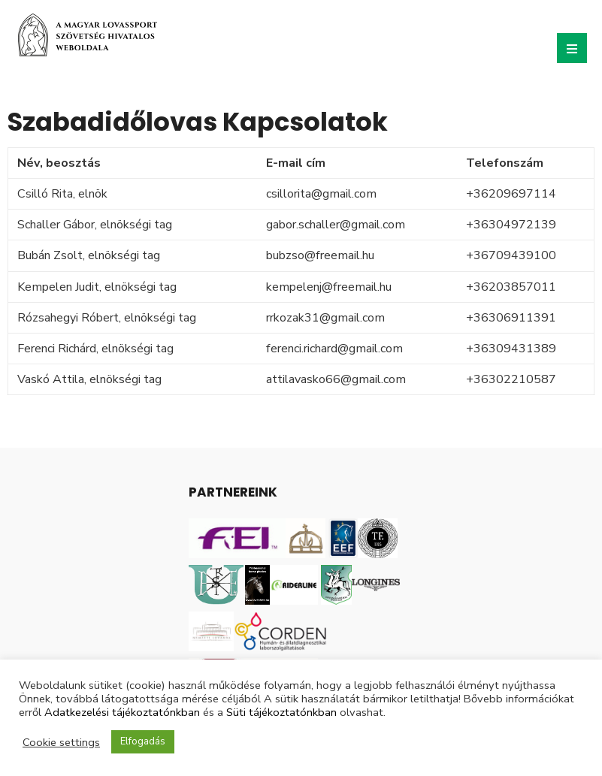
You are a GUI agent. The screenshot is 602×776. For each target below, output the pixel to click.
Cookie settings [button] (61, 742)
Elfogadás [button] (142, 741)
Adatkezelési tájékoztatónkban (122, 712)
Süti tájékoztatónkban (281, 712)
